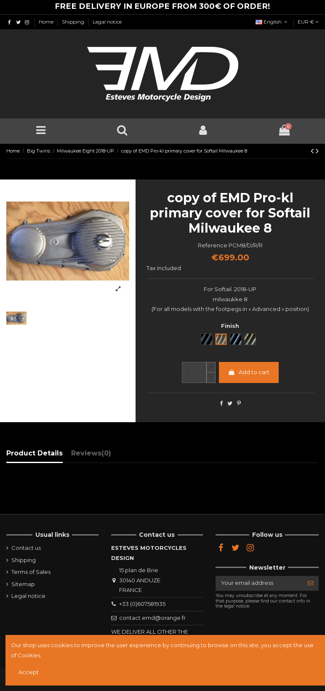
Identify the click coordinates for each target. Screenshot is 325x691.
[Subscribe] (310, 583)
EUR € (308, 22)
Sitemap (23, 584)
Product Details (34, 453)
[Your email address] (259, 583)
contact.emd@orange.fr (152, 617)
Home (47, 22)
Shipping (73, 22)
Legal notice (107, 22)
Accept (29, 672)
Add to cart (248, 372)
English (272, 22)
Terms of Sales (31, 571)
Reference (212, 245)
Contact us (26, 547)
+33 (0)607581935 (142, 603)
